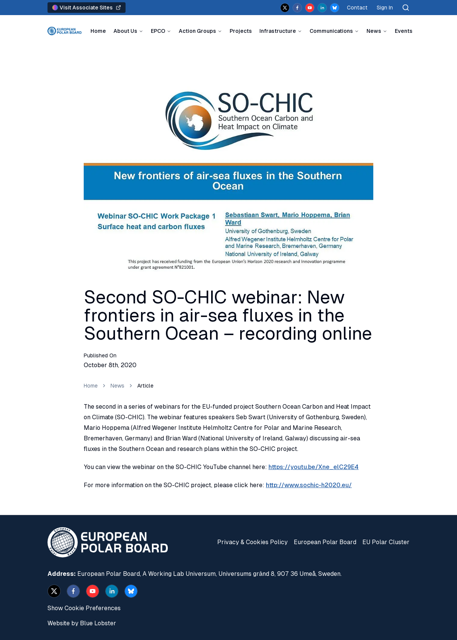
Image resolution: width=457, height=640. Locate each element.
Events (404, 31)
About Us (125, 31)
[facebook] (297, 7)
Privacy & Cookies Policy (252, 542)
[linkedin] (322, 7)
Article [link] (145, 386)
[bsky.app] (334, 7)
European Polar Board (325, 542)
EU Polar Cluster (385, 542)
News (374, 31)
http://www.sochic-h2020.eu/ (309, 485)
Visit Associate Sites (86, 8)
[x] (285, 7)
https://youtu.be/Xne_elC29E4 (313, 467)
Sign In (385, 8)
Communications (331, 31)
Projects (241, 31)
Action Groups (197, 31)
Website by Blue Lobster (82, 623)
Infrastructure (277, 31)
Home (98, 31)
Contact (357, 8)
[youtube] (309, 7)
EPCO (158, 31)
